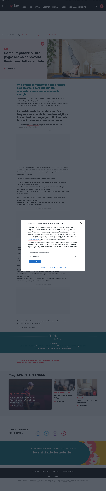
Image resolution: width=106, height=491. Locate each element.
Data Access (53, 267)
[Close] (81, 223)
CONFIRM (37, 261)
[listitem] (53, 252)
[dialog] (53, 245)
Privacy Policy (62, 267)
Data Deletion (43, 267)
